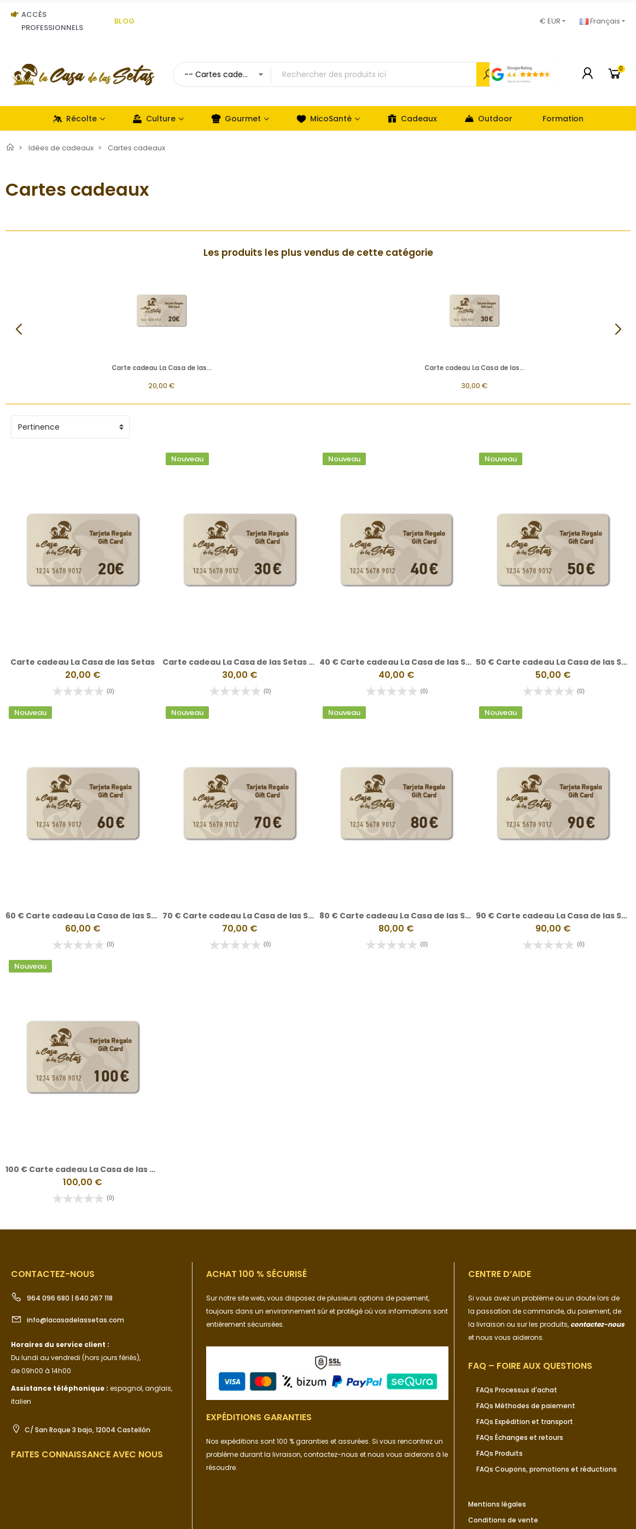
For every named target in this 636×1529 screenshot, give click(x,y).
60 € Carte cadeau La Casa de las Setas (87, 915)
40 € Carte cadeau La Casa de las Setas (402, 662)
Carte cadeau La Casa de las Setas (82, 662)
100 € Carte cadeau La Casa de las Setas (89, 1169)
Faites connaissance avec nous (87, 1454)
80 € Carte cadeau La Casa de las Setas (401, 915)
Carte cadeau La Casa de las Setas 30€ (243, 662)
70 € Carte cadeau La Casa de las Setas (244, 915)
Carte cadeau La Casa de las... (162, 368)
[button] (617, 330)
